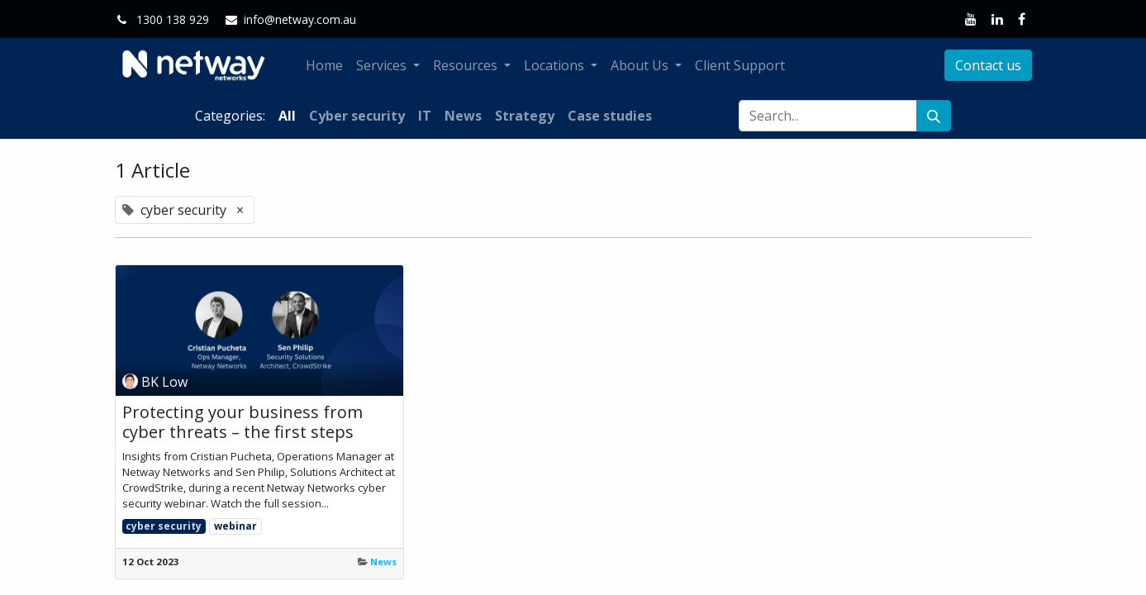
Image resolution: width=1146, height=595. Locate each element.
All (287, 116)
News (383, 561)
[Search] (933, 115)
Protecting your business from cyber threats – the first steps (242, 422)
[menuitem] (324, 65)
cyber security (164, 526)
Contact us (988, 65)
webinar (235, 526)
